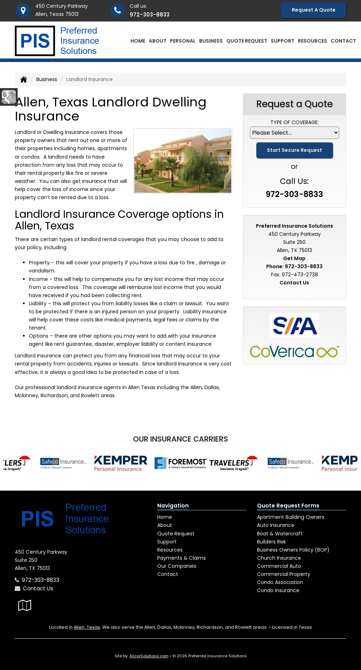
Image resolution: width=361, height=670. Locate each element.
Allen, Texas (87, 627)
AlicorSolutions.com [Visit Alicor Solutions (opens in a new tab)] (149, 656)
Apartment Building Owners (290, 517)
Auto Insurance (275, 525)
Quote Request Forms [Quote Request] (288, 505)
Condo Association (280, 582)
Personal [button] (183, 40)
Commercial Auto (279, 566)
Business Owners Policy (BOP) (293, 549)
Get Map (294, 258)
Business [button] (211, 40)
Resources (170, 549)
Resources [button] (312, 40)
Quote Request (176, 533)
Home (137, 40)
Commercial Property (283, 574)
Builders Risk (271, 541)
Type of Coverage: (294, 122)
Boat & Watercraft (279, 533)
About (157, 40)
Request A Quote (314, 9)
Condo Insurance (278, 590)
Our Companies (176, 566)
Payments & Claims (181, 557)
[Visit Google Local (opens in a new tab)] (25, 605)
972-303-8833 (150, 14)
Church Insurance (279, 557)
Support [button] (282, 40)
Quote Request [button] (246, 40)
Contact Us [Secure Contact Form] (294, 282)
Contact (343, 40)
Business (46, 79)
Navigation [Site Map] (173, 505)
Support (167, 541)
